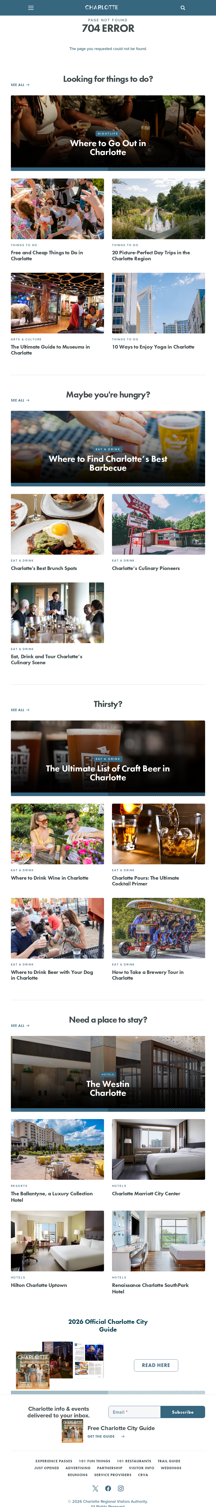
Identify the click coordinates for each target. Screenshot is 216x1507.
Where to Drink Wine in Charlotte (49, 877)
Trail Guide (169, 1461)
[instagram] (121, 1488)
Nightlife (108, 134)
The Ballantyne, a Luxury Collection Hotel (52, 1196)
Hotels (119, 1186)
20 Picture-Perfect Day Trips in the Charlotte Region (151, 255)
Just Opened (46, 1468)
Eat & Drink (22, 560)
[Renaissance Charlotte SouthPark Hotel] (158, 1241)
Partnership (109, 1468)
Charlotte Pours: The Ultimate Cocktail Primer (145, 880)
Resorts (19, 1186)
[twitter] (95, 1488)
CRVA (143, 1475)
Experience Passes (54, 1461)
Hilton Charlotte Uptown (39, 1285)
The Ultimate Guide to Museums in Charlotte (50, 349)
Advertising (78, 1468)
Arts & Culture (26, 339)
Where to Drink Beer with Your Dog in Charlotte (52, 975)
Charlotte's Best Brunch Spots (44, 568)
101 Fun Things (94, 1461)
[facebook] (108, 1488)
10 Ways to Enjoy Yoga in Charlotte (153, 346)
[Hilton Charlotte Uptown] (57, 1241)
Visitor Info (141, 1468)
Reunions (78, 1475)
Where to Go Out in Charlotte (108, 147)
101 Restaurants (134, 1461)
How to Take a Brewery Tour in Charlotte (148, 975)
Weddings (171, 1468)
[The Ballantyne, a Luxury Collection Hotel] (57, 1149)
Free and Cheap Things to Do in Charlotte (47, 255)
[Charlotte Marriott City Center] (158, 1149)
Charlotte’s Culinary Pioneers (146, 568)
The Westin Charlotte (107, 1088)
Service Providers (113, 1475)
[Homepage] (106, 7)
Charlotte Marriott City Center (146, 1193)
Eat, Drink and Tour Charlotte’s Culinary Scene (46, 659)
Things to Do (24, 245)
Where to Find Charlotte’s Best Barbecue (108, 463)
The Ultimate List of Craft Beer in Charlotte (108, 773)
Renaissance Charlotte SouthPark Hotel (150, 1288)
